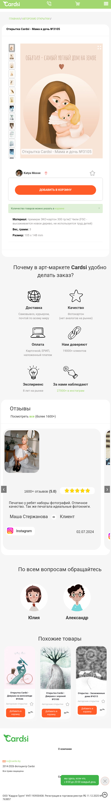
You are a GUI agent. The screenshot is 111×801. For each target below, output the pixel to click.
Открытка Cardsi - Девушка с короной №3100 (55, 695)
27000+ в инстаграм (70, 390)
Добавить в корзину (16, 712)
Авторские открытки (36, 18)
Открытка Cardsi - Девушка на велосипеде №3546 (19, 695)
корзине (59, 208)
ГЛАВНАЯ (14, 18)
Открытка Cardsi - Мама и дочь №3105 (33, 29)
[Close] (99, 208)
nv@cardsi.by (12, 760)
